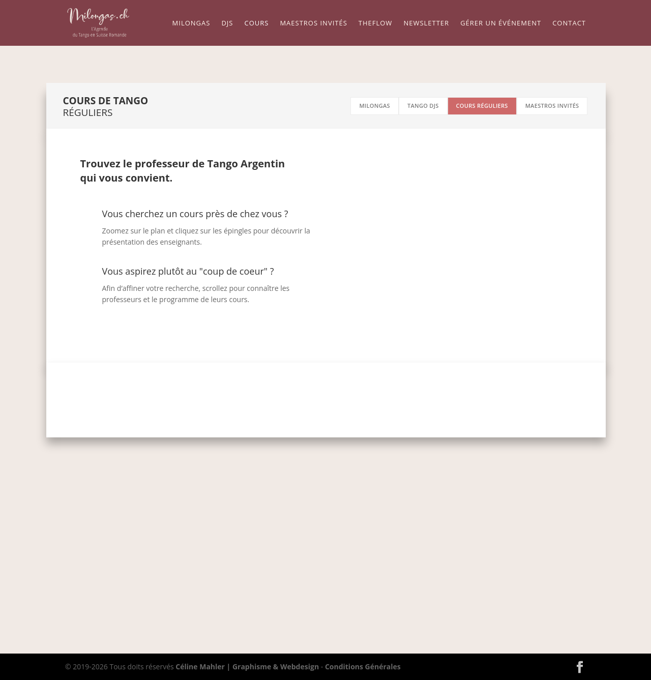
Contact (569, 23)
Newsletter (426, 23)
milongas (374, 105)
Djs (227, 23)
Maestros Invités (313, 23)
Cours (256, 23)
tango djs (423, 105)
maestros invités (552, 105)
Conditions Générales (363, 666)
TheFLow (376, 23)
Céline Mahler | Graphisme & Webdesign (247, 666)
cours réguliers (482, 105)
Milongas (191, 23)
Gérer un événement (500, 23)
